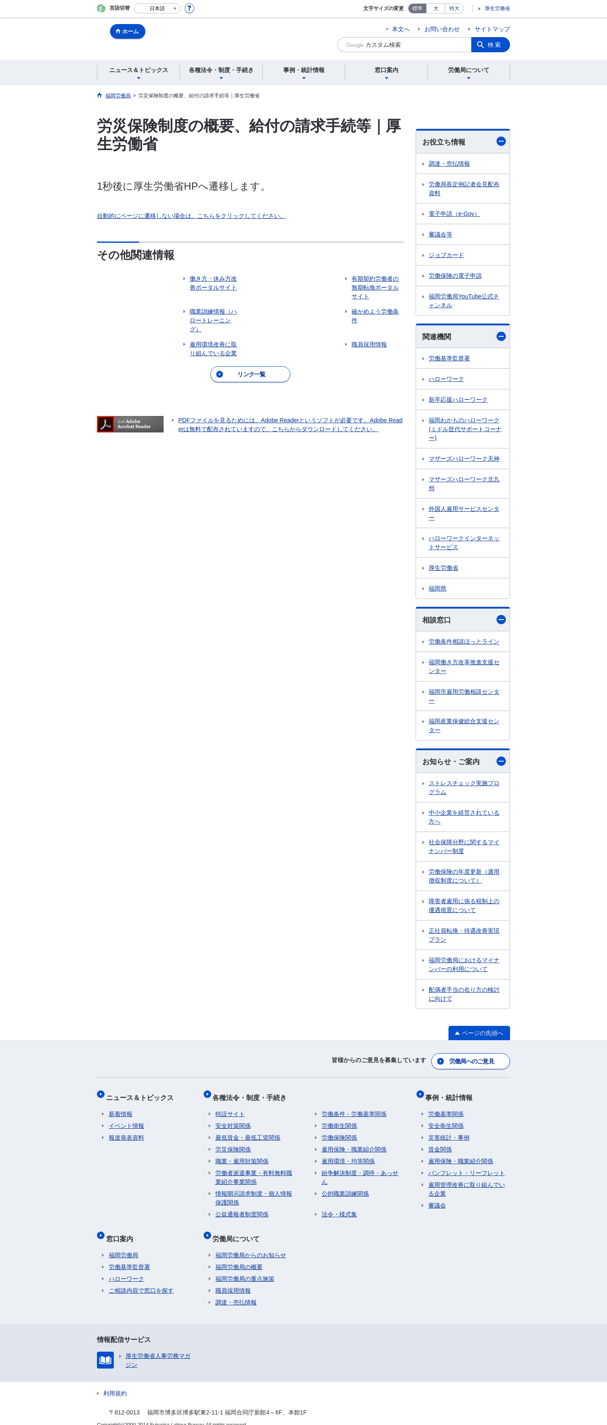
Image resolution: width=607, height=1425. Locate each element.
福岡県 (437, 589)
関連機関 (464, 337)
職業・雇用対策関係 (242, 1155)
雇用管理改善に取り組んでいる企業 (466, 1184)
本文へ (401, 29)
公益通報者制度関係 (242, 1208)
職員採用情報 (233, 1279)
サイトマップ (492, 29)
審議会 (437, 1200)
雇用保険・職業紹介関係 (354, 1144)
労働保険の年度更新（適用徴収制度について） (464, 878)
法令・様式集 (339, 1208)
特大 (454, 8)
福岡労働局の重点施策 (244, 1267)
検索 (495, 44)
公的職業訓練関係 (345, 1188)
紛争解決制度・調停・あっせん (360, 1172)
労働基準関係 (446, 1108)
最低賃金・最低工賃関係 (247, 1132)
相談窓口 (464, 621)
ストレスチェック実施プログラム (464, 789)
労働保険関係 (339, 1132)
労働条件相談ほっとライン (464, 643)
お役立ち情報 (464, 142)
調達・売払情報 (449, 164)
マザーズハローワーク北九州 (464, 485)
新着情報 (120, 1108)
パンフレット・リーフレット (466, 1167)
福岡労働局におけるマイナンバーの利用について (464, 966)
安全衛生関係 (446, 1120)
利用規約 (115, 1382)
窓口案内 (122, 1230)
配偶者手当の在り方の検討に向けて (464, 996)
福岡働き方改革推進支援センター (464, 668)
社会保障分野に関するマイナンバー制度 (464, 848)
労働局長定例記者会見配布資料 (464, 189)
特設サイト (230, 1108)
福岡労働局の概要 (239, 1256)
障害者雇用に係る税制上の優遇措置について (464, 907)
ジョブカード (446, 255)
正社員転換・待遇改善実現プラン (464, 937)
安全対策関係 (233, 1120)
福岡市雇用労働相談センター (464, 698)
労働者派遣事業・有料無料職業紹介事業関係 (253, 1172)
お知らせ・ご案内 (464, 763)
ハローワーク (446, 380)
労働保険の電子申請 (455, 276)
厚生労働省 (497, 8)
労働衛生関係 (339, 1120)
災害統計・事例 (449, 1132)
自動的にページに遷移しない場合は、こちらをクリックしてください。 (191, 215)
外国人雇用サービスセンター (464, 514)
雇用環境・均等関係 (348, 1155)
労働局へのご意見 (472, 1061)
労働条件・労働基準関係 (354, 1108)
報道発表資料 (126, 1132)
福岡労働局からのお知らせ (250, 1244)
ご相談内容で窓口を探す (141, 1279)
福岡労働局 (123, 1244)
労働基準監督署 (449, 359)
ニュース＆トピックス (142, 1094)
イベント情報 (126, 1120)
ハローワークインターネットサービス (464, 544)
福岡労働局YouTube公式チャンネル (464, 301)
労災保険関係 (233, 1144)
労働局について (239, 1230)
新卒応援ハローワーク (458, 400)
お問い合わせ (442, 29)
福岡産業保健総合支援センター (464, 727)
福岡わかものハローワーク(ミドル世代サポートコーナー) (465, 430)
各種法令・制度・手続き (252, 1094)
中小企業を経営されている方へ (464, 819)
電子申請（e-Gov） (454, 214)
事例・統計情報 (451, 1094)
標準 (417, 8)
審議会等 (440, 234)
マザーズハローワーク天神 (464, 459)
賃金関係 (440, 1144)
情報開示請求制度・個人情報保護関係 (253, 1192)
